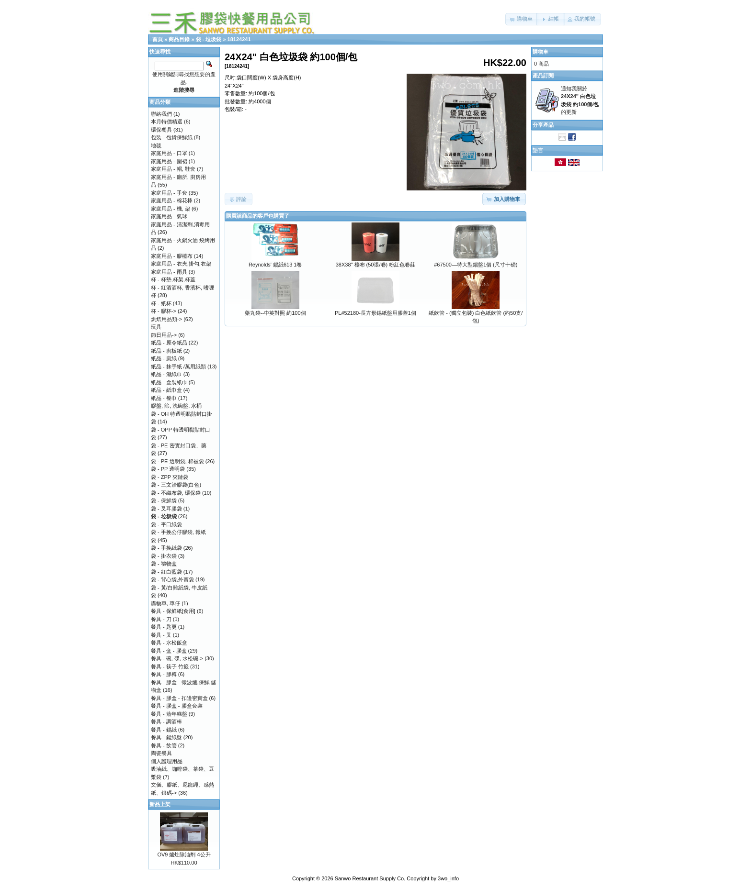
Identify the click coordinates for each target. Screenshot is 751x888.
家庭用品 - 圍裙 (169, 161)
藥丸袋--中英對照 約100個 (275, 313)
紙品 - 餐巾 (164, 398)
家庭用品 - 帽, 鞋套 (173, 169)
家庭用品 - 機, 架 (170, 208)
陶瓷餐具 (161, 753)
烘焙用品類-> (166, 319)
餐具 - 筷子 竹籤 (170, 666)
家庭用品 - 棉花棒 (172, 200)
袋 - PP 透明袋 (168, 469)
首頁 (157, 39)
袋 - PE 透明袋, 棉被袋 (177, 461)
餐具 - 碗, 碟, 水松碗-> (177, 658)
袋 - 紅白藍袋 (166, 572)
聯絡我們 (161, 114)
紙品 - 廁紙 (164, 358)
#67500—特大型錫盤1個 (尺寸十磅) (475, 264)
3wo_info (448, 878)
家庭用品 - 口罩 (169, 153)
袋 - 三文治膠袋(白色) (176, 485)
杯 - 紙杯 (161, 303)
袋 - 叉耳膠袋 (166, 508)
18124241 (239, 39)
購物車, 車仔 (165, 603)
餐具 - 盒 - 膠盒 (169, 651)
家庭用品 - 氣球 (169, 216)
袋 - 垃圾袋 (209, 39)
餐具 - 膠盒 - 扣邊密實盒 (179, 698)
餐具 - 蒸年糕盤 (169, 714)
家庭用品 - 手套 (169, 193)
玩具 (156, 327)
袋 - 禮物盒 (164, 563)
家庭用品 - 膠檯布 (172, 256)
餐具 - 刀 (161, 619)
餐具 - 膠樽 (164, 674)
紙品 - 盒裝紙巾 (169, 382)
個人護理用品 (166, 761)
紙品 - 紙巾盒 (166, 390)
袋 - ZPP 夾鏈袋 (169, 477)
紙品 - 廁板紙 (166, 351)
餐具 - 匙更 (164, 627)
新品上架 (160, 804)
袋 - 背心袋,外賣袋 (172, 579)
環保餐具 (161, 130)
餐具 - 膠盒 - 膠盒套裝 (177, 706)
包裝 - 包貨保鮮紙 (172, 137)
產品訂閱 (543, 75)
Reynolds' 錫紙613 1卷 (275, 264)
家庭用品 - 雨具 (169, 272)
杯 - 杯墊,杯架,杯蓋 (173, 279)
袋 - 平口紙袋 (166, 524)
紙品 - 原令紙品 (169, 342)
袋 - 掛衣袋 (164, 556)
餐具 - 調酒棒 (166, 721)
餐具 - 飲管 (164, 745)
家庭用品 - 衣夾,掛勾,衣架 (181, 263)
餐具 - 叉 (161, 635)
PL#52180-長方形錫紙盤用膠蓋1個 (375, 313)
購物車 (540, 52)
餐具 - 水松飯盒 (169, 642)
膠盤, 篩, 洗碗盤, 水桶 (176, 406)
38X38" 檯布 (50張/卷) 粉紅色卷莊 (376, 264)
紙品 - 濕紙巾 (166, 374)
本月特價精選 (166, 121)
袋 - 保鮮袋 (164, 500)
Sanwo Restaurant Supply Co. (370, 878)
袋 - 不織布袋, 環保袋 (176, 493)
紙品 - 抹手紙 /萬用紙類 (178, 366)
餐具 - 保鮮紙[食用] (173, 611)
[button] (521, 19)
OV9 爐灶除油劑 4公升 (183, 854)
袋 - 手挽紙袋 (166, 548)
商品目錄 (179, 39)
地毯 (156, 145)
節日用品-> (164, 335)
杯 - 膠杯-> (163, 311)
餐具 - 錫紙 (164, 730)
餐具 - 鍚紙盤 (166, 737)
